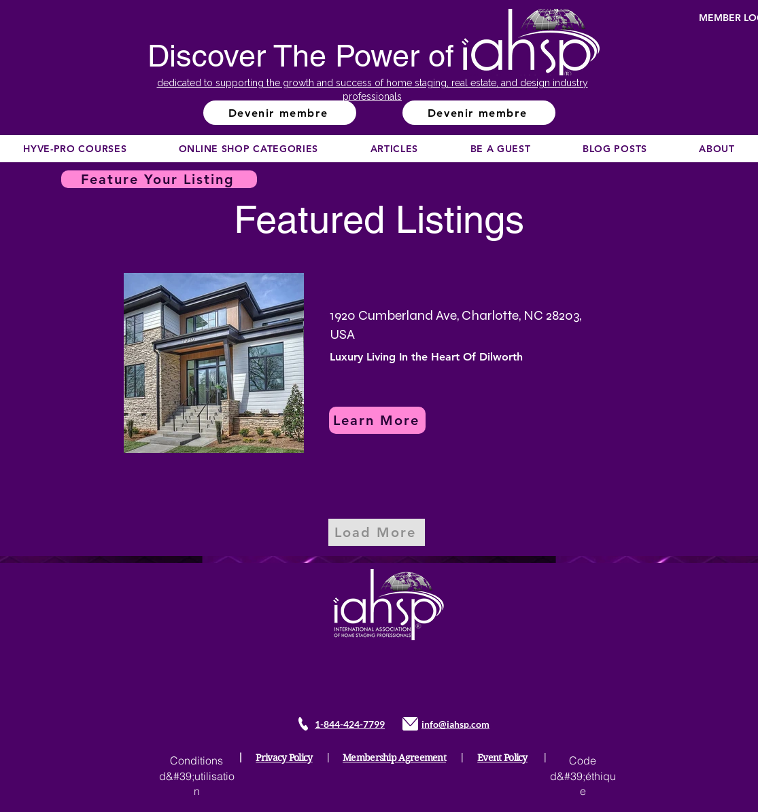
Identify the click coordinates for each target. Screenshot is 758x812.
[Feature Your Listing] (159, 179)
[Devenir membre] (279, 112)
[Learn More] (377, 420)
